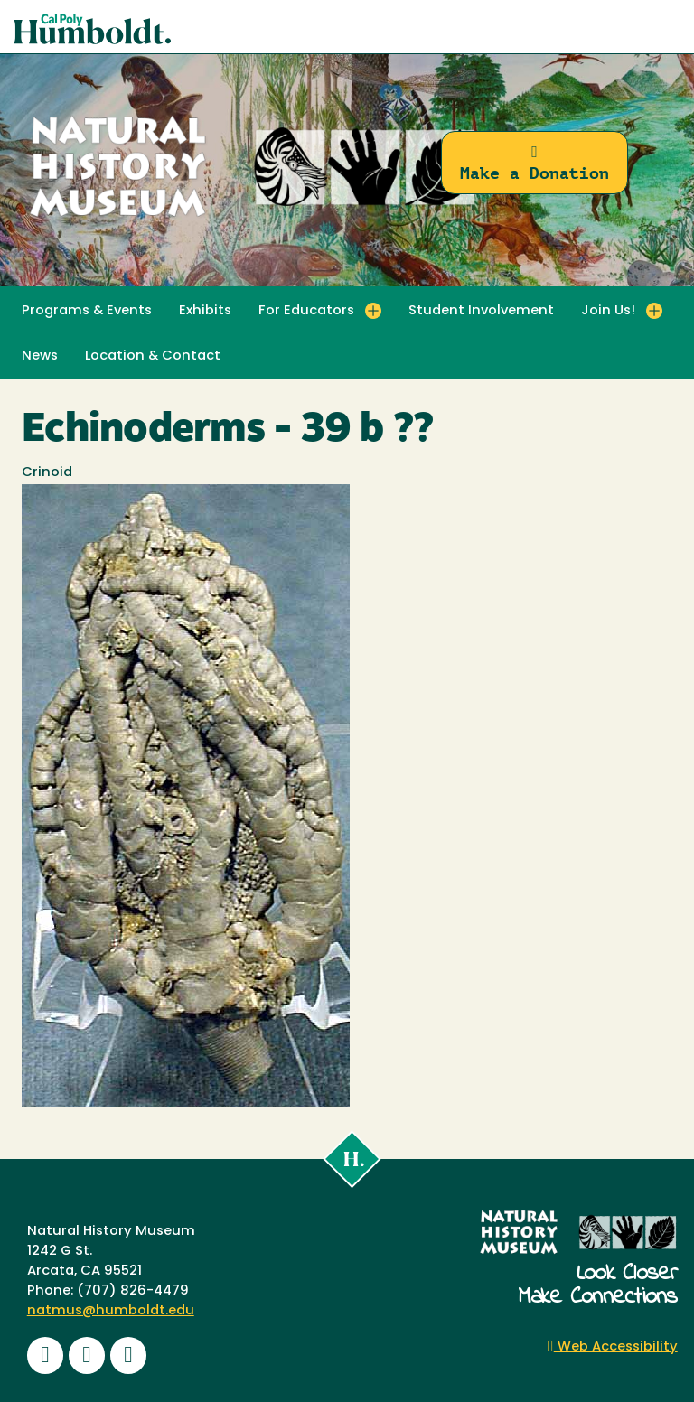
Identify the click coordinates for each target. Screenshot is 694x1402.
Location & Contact (152, 356)
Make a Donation (534, 163)
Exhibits (205, 311)
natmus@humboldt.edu (110, 1311)
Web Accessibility (613, 1347)
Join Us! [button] (608, 311)
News (40, 356)
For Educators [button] (306, 311)
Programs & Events (87, 311)
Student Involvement (481, 311)
